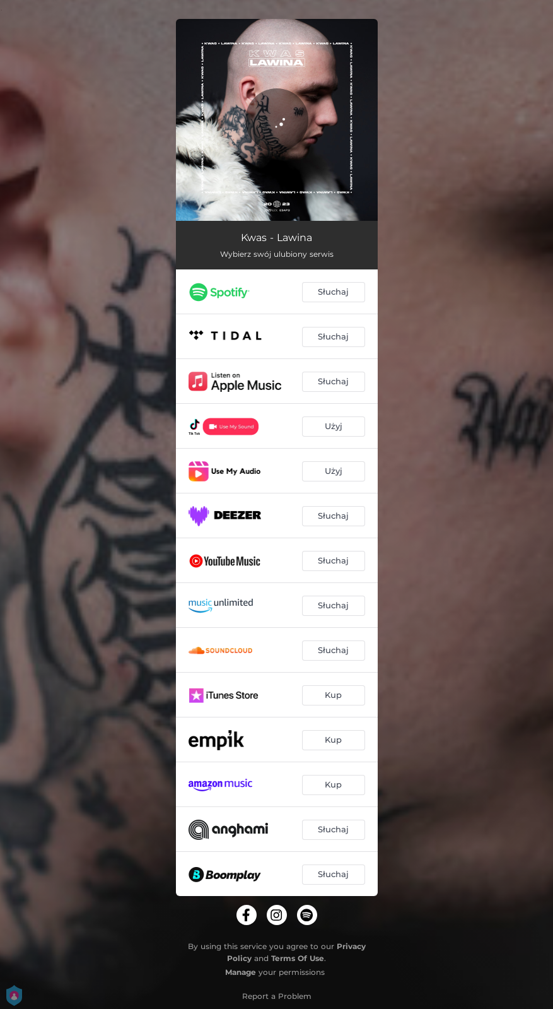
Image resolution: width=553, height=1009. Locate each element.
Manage (240, 972)
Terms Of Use (297, 958)
